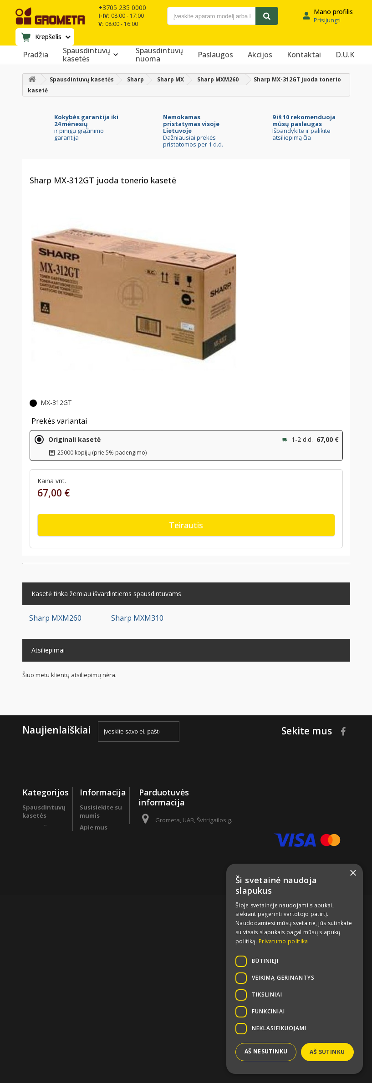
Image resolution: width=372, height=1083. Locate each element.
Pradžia (35, 55)
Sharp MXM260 (55, 618)
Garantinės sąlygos (97, 935)
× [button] (352, 873)
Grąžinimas (96, 919)
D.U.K (345, 55)
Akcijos (260, 55)
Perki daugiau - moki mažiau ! (43, 875)
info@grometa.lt (206, 881)
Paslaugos (215, 55)
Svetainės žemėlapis (95, 1003)
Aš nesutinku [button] (266, 1051)
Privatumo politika (96, 955)
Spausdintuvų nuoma (159, 55)
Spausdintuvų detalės (44, 911)
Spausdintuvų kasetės (92, 55)
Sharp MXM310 (137, 618)
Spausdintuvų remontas (44, 959)
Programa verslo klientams (37, 935)
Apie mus (93, 827)
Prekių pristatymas (98, 903)
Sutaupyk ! (38, 895)
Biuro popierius (37, 851)
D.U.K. (89, 839)
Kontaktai (304, 55)
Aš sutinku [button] (327, 1052)
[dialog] (294, 969)
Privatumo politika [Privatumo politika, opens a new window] (283, 941)
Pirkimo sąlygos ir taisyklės (94, 979)
